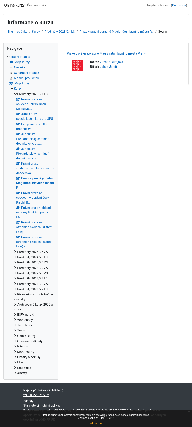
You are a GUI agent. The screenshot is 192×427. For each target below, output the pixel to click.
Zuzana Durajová (111, 62)
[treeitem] (31, 215)
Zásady (28, 401)
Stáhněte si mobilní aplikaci (42, 405)
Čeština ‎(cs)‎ (35, 5)
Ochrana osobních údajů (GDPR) (96, 417)
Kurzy (36, 31)
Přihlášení (179, 5)
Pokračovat (96, 423)
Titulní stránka (17, 31)
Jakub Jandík (109, 67)
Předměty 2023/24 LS (59, 31)
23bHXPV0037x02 (36, 395)
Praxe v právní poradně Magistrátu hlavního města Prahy (106, 53)
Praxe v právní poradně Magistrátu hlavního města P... (116, 31)
